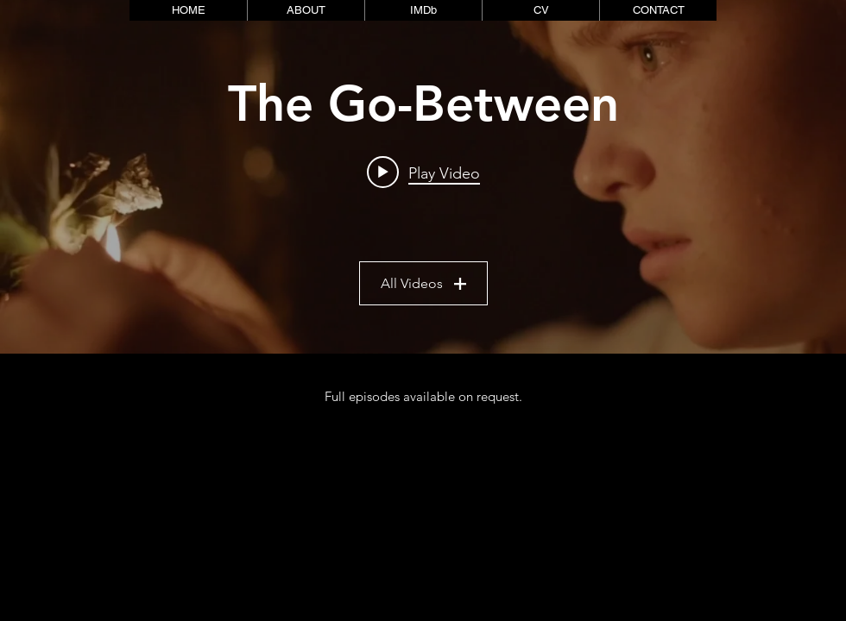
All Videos (423, 283)
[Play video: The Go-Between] (423, 172)
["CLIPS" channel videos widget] (423, 177)
